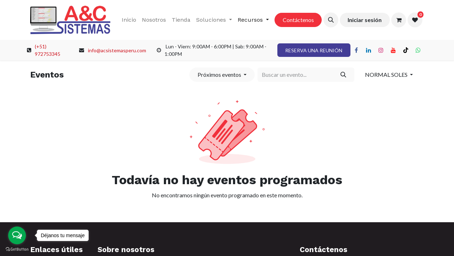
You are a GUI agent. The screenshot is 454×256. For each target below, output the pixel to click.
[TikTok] (405, 50)
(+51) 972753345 (47, 50)
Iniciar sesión (365, 19)
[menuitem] (129, 20)
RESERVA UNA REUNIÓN (313, 50)
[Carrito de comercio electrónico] (398, 19)
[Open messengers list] (17, 235)
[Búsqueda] (343, 75)
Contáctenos (298, 19)
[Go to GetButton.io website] (17, 249)
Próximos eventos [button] (220, 74)
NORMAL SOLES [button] (387, 74)
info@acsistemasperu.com (117, 50)
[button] (330, 19)
